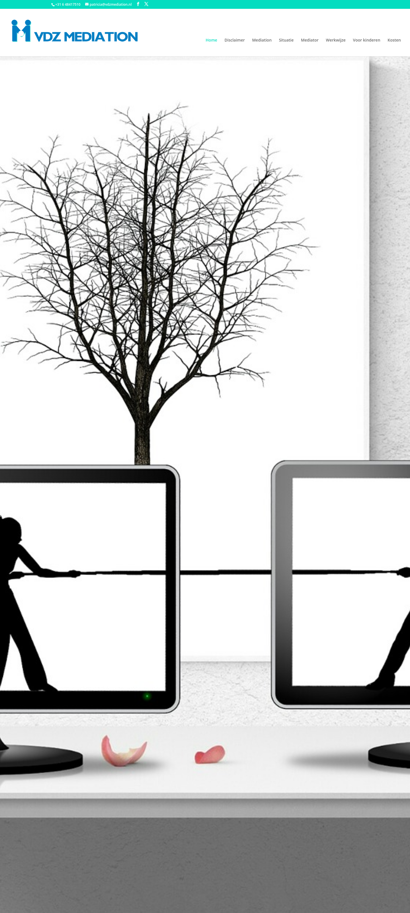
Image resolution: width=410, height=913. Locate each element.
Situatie (286, 40)
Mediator (310, 40)
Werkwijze (335, 40)
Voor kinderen (366, 40)
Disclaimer (234, 40)
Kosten (394, 40)
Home (211, 40)
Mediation (262, 40)
